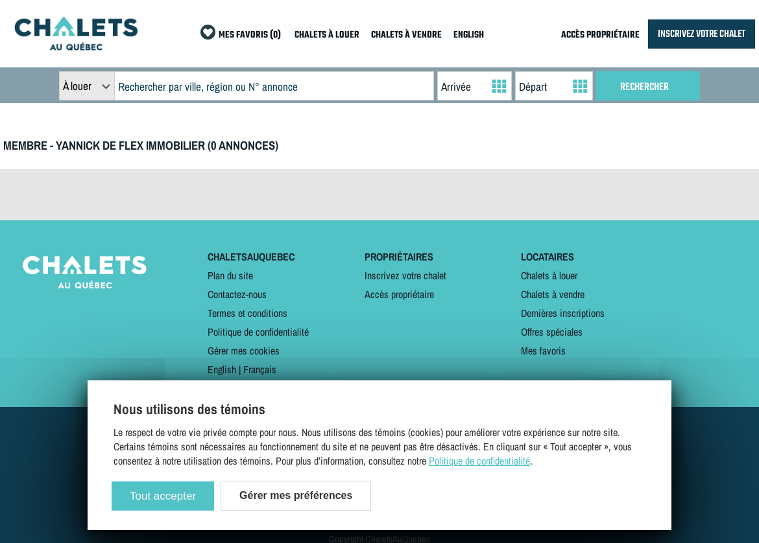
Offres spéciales (552, 332)
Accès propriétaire (399, 294)
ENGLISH (468, 35)
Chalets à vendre (552, 294)
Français (259, 369)
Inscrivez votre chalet (405, 275)
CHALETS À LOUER (327, 35)
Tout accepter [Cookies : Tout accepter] (163, 496)
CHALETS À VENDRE (406, 35)
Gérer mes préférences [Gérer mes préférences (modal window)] (295, 495)
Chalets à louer (549, 275)
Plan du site (230, 275)
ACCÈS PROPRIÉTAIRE (600, 35)
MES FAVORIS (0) (250, 35)
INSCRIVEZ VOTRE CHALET (701, 34)
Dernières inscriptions (563, 313)
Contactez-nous (237, 294)
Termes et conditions (247, 313)
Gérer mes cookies (244, 350)
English (222, 369)
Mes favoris (543, 350)
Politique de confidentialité (258, 332)
